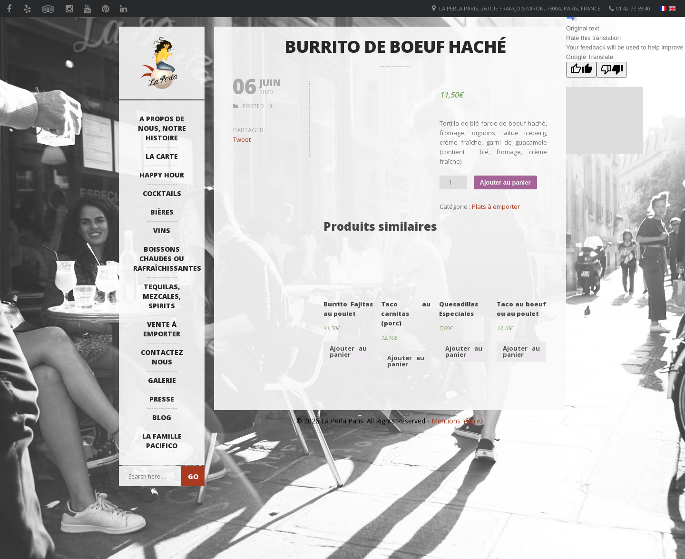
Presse (161, 398)
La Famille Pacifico (162, 441)
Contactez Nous (162, 357)
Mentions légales (457, 420)
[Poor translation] (612, 70)
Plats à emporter (496, 206)
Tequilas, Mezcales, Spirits (162, 296)
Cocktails (162, 193)
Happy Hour (161, 174)
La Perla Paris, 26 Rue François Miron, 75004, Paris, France (519, 8)
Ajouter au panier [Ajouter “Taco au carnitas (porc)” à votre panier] (405, 360)
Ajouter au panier (505, 182)
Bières (162, 211)
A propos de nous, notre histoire (162, 128)
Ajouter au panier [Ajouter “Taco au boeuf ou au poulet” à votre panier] (521, 351)
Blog (161, 417)
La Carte (162, 156)
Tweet (242, 139)
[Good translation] (581, 70)
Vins (161, 230)
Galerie (162, 380)
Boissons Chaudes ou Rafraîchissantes (164, 259)
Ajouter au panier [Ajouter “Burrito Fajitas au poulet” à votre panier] (348, 351)
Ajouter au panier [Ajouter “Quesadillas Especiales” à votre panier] (463, 351)
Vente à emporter (161, 329)
